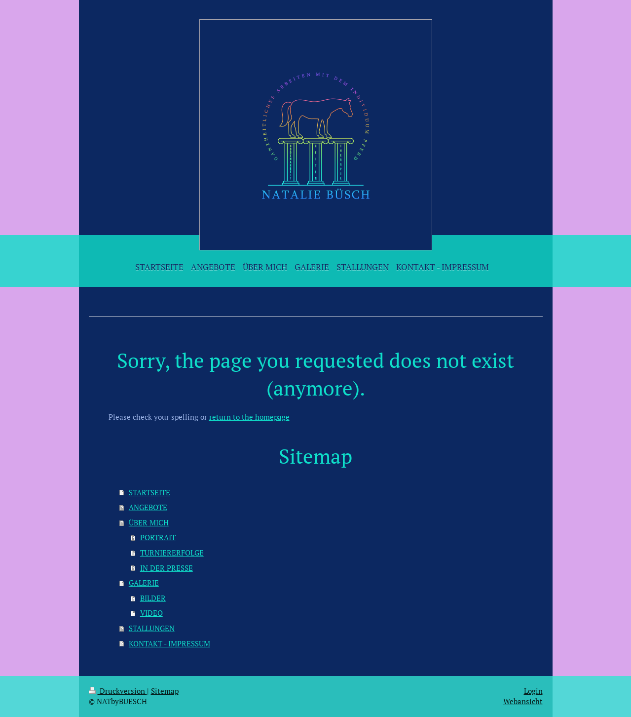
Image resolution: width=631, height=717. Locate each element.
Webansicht (523, 701)
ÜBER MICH (149, 522)
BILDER (153, 598)
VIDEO (151, 613)
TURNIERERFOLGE (172, 553)
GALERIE (144, 583)
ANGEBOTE (148, 507)
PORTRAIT (158, 537)
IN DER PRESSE (166, 568)
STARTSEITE (149, 492)
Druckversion (118, 691)
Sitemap (165, 691)
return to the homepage (249, 417)
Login (533, 691)
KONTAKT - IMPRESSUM (169, 643)
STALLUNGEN (152, 628)
